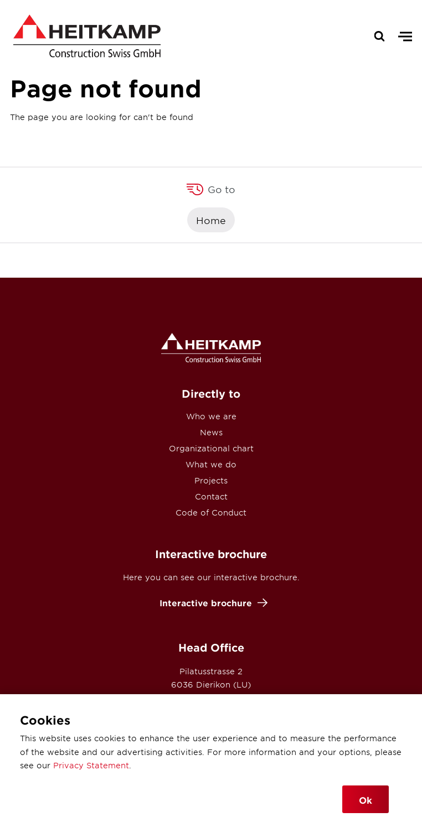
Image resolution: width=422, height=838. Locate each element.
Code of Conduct (211, 512)
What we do (211, 464)
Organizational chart (211, 448)
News (211, 432)
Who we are (211, 416)
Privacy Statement (91, 765)
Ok (365, 799)
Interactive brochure (211, 602)
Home (211, 220)
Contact (211, 496)
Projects (211, 480)
